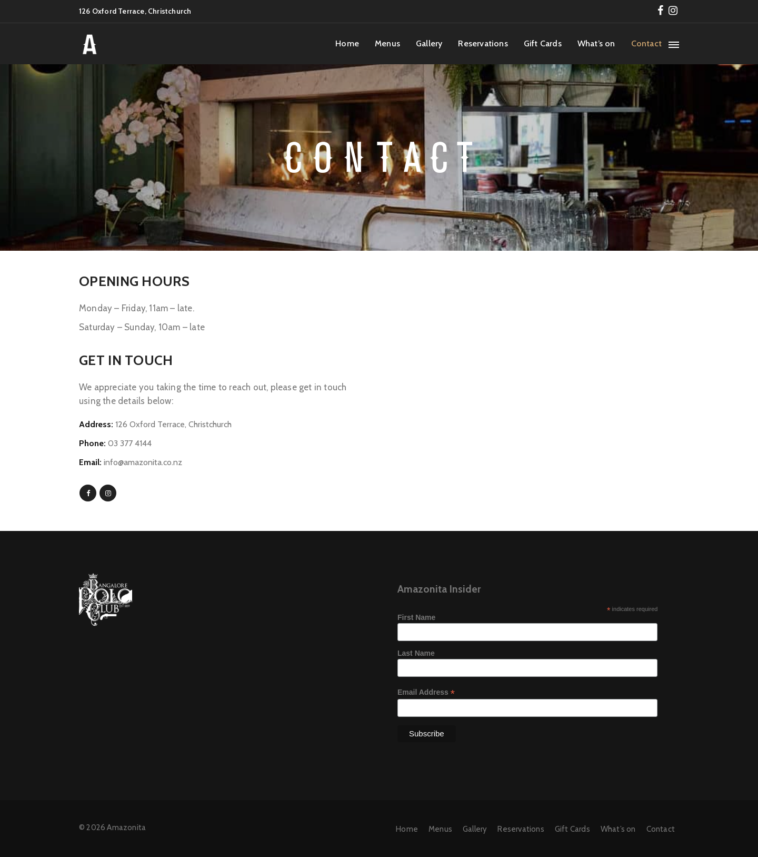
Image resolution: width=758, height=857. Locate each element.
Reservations (482, 43)
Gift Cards (543, 43)
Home (347, 43)
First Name (416, 617)
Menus (387, 43)
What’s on (596, 43)
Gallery (429, 43)
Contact (646, 43)
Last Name (416, 653)
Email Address (426, 692)
